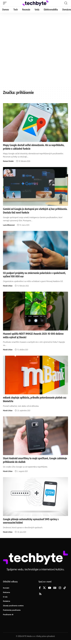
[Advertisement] (35, 49)
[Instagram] (60, 588)
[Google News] (55, 588)
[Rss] (40, 594)
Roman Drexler (8, 161)
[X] (44, 588)
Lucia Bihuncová (9, 225)
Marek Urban (7, 286)
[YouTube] (50, 588)
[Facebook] (39, 588)
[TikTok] (64, 588)
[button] (5, 3)
